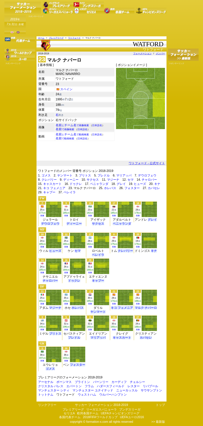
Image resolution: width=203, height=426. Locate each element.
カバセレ (154, 188)
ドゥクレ (76, 183)
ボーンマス (64, 382)
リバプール (150, 386)
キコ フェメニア (54, 188)
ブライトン (82, 382)
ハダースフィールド (110, 386)
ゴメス (46, 175)
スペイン (66, 89)
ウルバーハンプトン (113, 394)
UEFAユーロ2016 (132, 417)
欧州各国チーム (87, 413)
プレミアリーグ (56, 38)
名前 (65, 129)
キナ (157, 183)
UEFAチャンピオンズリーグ (120, 413)
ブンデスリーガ (129, 409)
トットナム (45, 394)
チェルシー (137, 382)
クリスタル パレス (50, 386)
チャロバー (149, 179)
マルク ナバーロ (146, 307)
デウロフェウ (147, 175)
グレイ (121, 183)
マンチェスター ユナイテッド (92, 390)
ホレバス (110, 188)
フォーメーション (142, 53)
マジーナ (113, 179)
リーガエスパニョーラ (101, 409)
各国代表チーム (69, 417)
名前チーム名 (72, 125)
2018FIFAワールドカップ (100, 417)
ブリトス (85, 175)
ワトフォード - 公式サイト (147, 163)
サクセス (93, 179)
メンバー (160, 53)
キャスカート (52, 183)
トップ (160, 404)
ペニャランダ (99, 183)
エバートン (74, 386)
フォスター (132, 188)
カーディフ (119, 382)
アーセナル (45, 382)
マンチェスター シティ (53, 390)
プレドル (103, 175)
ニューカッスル (127, 390)
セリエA (69, 413)
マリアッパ (124, 175)
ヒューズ (140, 183)
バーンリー (100, 382)
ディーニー (71, 179)
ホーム (41, 38)
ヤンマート (64, 175)
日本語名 (97, 125)
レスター (133, 386)
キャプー (49, 192)
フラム (89, 386)
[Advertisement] (96, 26)
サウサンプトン (151, 390)
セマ (130, 179)
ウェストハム (87, 394)
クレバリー (49, 179)
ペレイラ (69, 192)
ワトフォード (74, 38)
